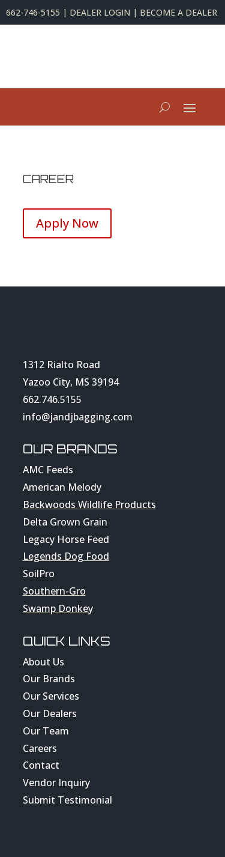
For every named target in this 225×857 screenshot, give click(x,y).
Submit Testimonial (67, 800)
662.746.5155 (52, 399)
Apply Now (67, 223)
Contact (41, 765)
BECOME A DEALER (178, 12)
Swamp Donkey (58, 608)
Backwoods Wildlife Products (89, 504)
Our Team (46, 730)
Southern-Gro (54, 591)
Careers (40, 748)
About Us (43, 661)
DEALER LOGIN (100, 12)
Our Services (51, 696)
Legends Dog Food (66, 556)
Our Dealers (50, 713)
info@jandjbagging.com (78, 416)
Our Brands (49, 678)
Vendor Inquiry (56, 782)
